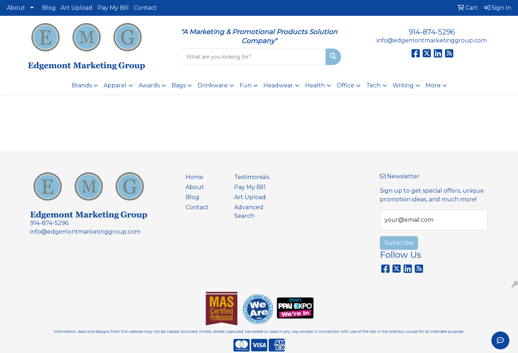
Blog (49, 7)
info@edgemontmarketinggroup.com (432, 40)
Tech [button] (373, 85)
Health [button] (315, 85)
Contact (145, 7)
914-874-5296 (432, 32)
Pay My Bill (113, 7)
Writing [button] (403, 85)
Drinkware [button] (212, 85)
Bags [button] (179, 85)
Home (194, 177)
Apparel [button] (115, 85)
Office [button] (345, 85)
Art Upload (76, 7)
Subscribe (399, 242)
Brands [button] (82, 85)
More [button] (433, 85)
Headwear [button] (278, 85)
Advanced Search (248, 211)
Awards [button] (149, 85)
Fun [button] (245, 85)
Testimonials (251, 177)
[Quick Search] (251, 57)
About (16, 7)
